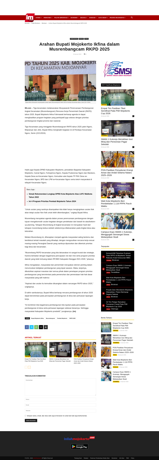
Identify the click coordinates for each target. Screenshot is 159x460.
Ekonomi (74, 17)
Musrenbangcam (50, 318)
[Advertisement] (79, 8)
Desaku (83, 17)
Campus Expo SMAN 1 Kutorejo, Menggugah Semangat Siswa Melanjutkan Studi (116, 234)
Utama (39, 17)
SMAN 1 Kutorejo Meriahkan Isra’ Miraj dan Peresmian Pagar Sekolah (117, 141)
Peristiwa (48, 17)
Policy (132, 458)
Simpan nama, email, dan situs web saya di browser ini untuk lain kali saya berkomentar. (57, 416)
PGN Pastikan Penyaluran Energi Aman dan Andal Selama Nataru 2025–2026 (83, 361)
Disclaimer (114, 458)
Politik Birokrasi (61, 17)
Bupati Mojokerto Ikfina (37, 318)
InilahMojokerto (37, 458)
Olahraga (27, 356)
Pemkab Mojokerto (62, 318)
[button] (131, 18)
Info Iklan (121, 458)
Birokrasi (44, 23)
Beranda (27, 23)
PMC (127, 458)
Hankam (92, 17)
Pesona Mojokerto (118, 17)
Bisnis (75, 356)
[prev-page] (26, 367)
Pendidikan (52, 356)
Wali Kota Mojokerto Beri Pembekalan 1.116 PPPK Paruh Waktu (116, 203)
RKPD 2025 (72, 318)
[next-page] (29, 367)
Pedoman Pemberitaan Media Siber (100, 458)
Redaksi (86, 458)
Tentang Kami (78, 458)
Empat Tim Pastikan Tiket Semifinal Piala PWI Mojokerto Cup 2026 (115, 111)
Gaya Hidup (103, 17)
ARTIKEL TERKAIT (33, 338)
